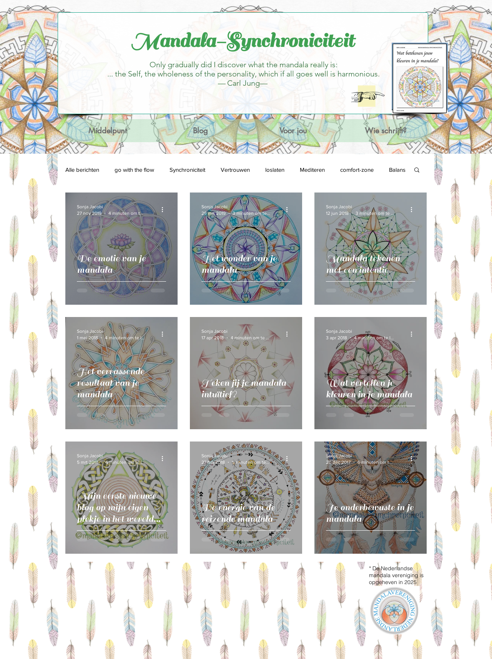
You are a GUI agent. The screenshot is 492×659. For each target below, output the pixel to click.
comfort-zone (357, 169)
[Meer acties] (165, 209)
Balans (397, 169)
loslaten (274, 169)
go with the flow (134, 169)
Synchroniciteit (187, 169)
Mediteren (312, 169)
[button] (417, 170)
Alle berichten (82, 169)
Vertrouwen (235, 169)
